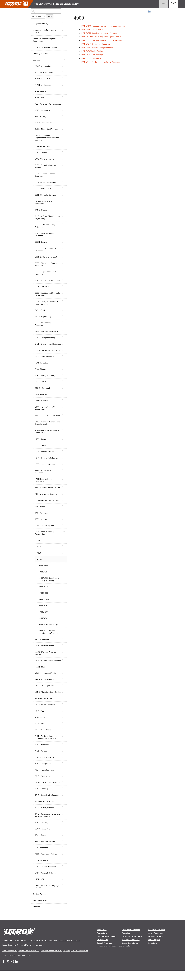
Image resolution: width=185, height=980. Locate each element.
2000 (39, 551)
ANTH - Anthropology (43, 85)
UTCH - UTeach (41, 888)
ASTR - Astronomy (42, 112)
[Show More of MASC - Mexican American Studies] (63, 656)
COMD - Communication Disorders (45, 177)
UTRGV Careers (155, 945)
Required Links (51, 950)
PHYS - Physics (41, 760)
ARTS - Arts (39, 97)
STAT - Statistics (41, 857)
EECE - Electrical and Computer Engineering (48, 296)
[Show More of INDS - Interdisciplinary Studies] (63, 492)
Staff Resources (155, 942)
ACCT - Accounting (43, 66)
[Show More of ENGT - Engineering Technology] (63, 325)
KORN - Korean (41, 524)
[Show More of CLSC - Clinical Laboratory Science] (63, 167)
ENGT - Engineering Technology (43, 326)
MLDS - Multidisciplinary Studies (44, 700)
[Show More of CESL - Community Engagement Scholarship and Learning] (63, 137)
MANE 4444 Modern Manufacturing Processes (49, 636)
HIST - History (40, 443)
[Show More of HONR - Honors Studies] (63, 456)
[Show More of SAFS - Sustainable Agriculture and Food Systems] (63, 823)
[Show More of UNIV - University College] (63, 882)
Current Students (130, 952)
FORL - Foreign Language (45, 380)
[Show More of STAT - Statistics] (63, 857)
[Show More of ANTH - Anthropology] (63, 85)
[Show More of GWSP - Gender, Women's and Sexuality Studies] (63, 426)
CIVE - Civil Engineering (44, 161)
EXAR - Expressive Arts (44, 361)
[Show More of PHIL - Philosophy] (63, 754)
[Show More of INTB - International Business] (63, 505)
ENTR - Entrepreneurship (45, 340)
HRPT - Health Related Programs (44, 476)
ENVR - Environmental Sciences (44, 347)
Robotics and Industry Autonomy (100, 33)
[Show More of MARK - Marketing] (63, 644)
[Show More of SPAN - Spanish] (63, 844)
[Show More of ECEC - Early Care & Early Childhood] (63, 227)
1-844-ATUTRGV (24, 964)
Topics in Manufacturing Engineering (102, 40)
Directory (152, 952)
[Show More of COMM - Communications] (63, 184)
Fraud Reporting (9, 954)
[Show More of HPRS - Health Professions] (63, 468)
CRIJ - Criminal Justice (44, 191)
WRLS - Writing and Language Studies (47, 896)
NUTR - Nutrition (41, 733)
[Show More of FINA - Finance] (63, 373)
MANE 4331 (43, 591)
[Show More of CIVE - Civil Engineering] (63, 161)
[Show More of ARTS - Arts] (63, 97)
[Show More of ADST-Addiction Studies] (63, 72)
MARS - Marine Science (44, 650)
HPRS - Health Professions (45, 469)
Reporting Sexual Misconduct (75, 960)
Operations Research (96, 44)
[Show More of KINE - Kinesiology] (63, 517)
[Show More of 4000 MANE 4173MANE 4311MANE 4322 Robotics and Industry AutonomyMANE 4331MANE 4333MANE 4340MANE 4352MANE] (63, 564)
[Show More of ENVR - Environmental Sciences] (63, 346)
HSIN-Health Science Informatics (43, 485)
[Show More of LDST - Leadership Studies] (63, 530)
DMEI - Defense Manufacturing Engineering (47, 219)
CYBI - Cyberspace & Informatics (43, 204)
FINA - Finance (41, 374)
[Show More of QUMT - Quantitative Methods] (63, 791)
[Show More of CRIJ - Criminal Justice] (63, 191)
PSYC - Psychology (42, 785)
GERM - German (41, 405)
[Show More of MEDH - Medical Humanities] (63, 686)
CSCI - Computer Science (45, 197)
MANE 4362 (43, 623)
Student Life (102, 949)
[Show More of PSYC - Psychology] (63, 785)
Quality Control (92, 29)
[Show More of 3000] (63, 557)
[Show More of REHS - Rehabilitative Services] (63, 804)
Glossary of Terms (40, 53)
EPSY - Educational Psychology (47, 355)
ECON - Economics (42, 244)
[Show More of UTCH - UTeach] (63, 888)
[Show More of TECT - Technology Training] (63, 863)
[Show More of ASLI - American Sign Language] (63, 104)
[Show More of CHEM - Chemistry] (63, 148)
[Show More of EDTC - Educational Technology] (63, 282)
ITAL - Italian (40, 511)
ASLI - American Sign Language (43, 105)
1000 (39, 545)
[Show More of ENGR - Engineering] (63, 318)
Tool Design (92, 58)
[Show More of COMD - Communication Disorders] (63, 176)
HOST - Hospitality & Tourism (46, 462)
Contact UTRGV (9, 964)
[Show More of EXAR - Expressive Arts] (63, 361)
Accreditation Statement (69, 950)
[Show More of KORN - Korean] (63, 523)
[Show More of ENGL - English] (63, 312)
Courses (36, 60)
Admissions (102, 942)
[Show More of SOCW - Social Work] (63, 838)
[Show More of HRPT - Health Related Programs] (63, 475)
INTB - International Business (46, 505)
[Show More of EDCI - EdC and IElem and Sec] (63, 259)
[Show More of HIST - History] (63, 443)
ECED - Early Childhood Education (44, 237)
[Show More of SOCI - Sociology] (63, 831)
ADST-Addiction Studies (45, 72)
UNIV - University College (45, 882)
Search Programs (104, 952)
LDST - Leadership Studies (46, 530)
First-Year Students (131, 939)
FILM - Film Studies (42, 367)
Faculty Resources (156, 939)
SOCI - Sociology (41, 832)
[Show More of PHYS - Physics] (63, 760)
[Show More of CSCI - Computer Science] (63, 197)
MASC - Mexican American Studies (46, 657)
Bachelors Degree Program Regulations (44, 40)
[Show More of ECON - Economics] (63, 244)
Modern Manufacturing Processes (101, 62)
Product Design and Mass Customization (103, 26)
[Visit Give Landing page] (173, 4)
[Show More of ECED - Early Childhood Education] (63, 235)
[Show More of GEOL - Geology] (63, 399)
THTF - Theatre (41, 869)
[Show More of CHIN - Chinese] (63, 155)
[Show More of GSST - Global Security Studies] (63, 420)
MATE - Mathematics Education (48, 665)
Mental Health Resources (28, 960)
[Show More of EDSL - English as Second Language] (63, 274)
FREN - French (40, 386)
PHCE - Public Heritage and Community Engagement (46, 746)
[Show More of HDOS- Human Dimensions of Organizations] (63, 435)
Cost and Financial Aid (106, 945)
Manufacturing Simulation (97, 47)
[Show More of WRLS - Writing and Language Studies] (63, 894)
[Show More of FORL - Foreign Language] (63, 380)
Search (49, 16)
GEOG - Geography (43, 392)
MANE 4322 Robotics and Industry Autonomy (49, 584)
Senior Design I (93, 51)
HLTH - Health (40, 450)
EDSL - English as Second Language (45, 275)
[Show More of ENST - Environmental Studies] (63, 333)
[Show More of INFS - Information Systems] (63, 498)
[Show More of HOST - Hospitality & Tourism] (63, 462)
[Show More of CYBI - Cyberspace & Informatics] (63, 203)
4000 (39, 564)
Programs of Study (40, 24)
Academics (102, 939)
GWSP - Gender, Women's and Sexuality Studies (47, 427)
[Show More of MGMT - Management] (63, 692)
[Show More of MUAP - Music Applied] (63, 707)
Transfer (126, 942)
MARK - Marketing (42, 644)
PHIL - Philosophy (42, 754)
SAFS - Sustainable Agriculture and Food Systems (47, 824)
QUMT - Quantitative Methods (47, 792)
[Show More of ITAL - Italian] (63, 511)
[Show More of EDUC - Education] (63, 289)
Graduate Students (131, 949)
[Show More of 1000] (63, 545)
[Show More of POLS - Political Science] (63, 766)
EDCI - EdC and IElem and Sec (47, 259)
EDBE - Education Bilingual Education (45, 251)
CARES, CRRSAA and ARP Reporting (17, 950)
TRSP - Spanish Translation (45, 876)
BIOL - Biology (40, 119)
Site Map (36, 916)
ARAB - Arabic (40, 91)
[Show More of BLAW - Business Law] (63, 125)
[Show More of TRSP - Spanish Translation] (63, 876)
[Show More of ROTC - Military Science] (63, 817)
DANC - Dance (41, 212)
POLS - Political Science (44, 766)
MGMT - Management (44, 693)
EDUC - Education (42, 289)
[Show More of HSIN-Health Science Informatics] (63, 483)
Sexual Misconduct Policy (51, 960)
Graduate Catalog (40, 909)
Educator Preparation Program (45, 47)
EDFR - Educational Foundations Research (44, 266)
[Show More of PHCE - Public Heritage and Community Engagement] (63, 745)
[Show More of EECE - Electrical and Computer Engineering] (63, 295)
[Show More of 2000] (63, 551)
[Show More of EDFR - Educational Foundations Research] (63, 265)
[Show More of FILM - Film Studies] (63, 367)
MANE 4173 (43, 570)
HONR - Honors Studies (44, 456)
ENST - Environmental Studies (47, 334)
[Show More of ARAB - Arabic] (63, 91)
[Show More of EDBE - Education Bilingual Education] (63, 250)
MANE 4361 (43, 616)
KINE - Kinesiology (42, 517)
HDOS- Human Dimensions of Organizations (47, 436)
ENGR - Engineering (43, 319)
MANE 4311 (43, 576)
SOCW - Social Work (43, 838)
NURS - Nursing (41, 726)
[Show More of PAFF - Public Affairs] (63, 739)
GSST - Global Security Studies (47, 420)
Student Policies (39, 903)
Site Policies (38, 950)
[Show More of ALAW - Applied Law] (63, 78)
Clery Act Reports (37, 954)
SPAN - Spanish (41, 844)
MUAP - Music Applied (44, 707)
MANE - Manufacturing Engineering (44, 537)
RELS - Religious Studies (44, 810)
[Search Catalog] (45, 11)
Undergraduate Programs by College (45, 31)
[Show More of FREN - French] (63, 386)
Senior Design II (93, 55)
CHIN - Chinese (41, 155)
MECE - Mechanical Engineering (43, 679)
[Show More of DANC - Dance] (63, 212)
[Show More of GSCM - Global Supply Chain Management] (63, 411)
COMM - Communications (45, 185)
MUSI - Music (40, 720)
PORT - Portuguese (43, 773)
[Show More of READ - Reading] (63, 798)
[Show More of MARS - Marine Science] (63, 650)
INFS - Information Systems (46, 498)
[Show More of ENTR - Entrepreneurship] (63, 340)
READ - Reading (41, 798)
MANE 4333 (43, 597)
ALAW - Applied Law (43, 79)
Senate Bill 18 (22, 954)
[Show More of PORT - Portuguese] (63, 772)
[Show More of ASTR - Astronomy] (63, 112)
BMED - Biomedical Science (46, 131)
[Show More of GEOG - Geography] (63, 392)
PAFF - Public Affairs (43, 739)
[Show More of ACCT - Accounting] (63, 66)
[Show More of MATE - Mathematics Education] (63, 665)
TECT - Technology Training (46, 863)
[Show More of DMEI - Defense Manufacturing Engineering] (63, 218)
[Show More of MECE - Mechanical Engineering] (63, 677)
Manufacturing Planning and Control (101, 37)
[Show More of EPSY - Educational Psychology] (63, 355)
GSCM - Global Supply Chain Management (46, 412)
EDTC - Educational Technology (48, 283)
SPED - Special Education (45, 851)
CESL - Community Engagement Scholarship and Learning (47, 140)
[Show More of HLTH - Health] (63, 450)
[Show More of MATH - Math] (63, 671)
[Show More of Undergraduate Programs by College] (63, 30)
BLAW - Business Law (43, 125)
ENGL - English (41, 312)
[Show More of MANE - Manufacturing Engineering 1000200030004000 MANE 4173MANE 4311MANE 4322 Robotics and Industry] (63, 536)
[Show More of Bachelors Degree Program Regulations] (63, 38)
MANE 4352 (43, 610)
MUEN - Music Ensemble (45, 714)
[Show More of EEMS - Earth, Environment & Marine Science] (63, 304)
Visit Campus (154, 949)
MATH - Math (40, 671)
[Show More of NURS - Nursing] (63, 726)
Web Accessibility (9, 960)
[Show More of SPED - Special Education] (63, 850)
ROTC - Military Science (44, 817)
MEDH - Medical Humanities (46, 686)
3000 (39, 557)
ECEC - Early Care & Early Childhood (45, 228)
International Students (132, 945)
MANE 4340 (44, 604)
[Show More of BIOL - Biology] (63, 118)
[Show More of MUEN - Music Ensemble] (63, 714)
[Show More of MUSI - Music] (63, 720)
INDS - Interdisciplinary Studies (47, 492)
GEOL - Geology (41, 399)
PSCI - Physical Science (44, 779)
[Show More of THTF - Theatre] (63, 869)
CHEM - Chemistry (42, 148)
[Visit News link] (163, 4)
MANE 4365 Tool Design (48, 629)
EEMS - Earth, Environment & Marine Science (46, 305)
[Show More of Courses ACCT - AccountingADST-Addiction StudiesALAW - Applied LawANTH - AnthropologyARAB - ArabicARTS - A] (63, 60)
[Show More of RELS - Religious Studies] (63, 810)
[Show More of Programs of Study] (63, 23)
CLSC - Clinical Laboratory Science (45, 168)
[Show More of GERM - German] (63, 405)
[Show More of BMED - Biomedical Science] (63, 131)
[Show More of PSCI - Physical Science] (63, 779)
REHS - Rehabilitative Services (47, 804)
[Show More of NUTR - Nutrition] (63, 732)
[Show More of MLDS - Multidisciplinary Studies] (63, 699)
